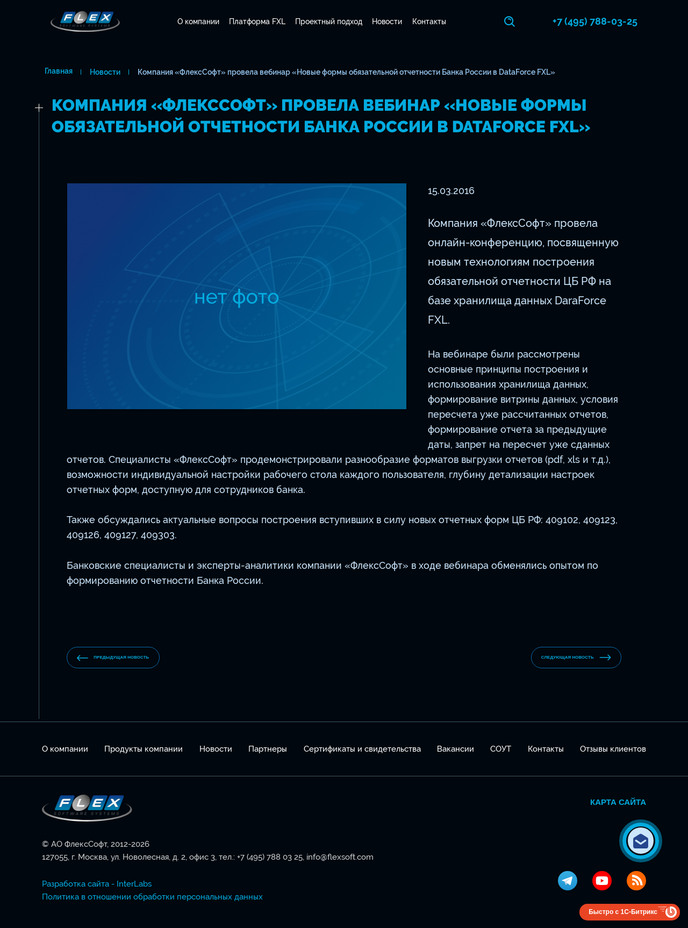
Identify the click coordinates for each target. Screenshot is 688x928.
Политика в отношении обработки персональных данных (152, 897)
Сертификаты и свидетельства (362, 749)
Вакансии (455, 749)
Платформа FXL (258, 21)
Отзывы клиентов (613, 749)
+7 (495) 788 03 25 (270, 857)
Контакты (430, 21)
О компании (199, 21)
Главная (56, 72)
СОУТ (500, 749)
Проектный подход (330, 21)
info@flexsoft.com (340, 857)
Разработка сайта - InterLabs (97, 884)
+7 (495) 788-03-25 (603, 21)
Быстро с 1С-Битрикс (623, 912)
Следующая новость (557, 657)
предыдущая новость (133, 658)
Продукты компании (143, 749)
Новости (389, 21)
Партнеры (267, 749)
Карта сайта (618, 802)
